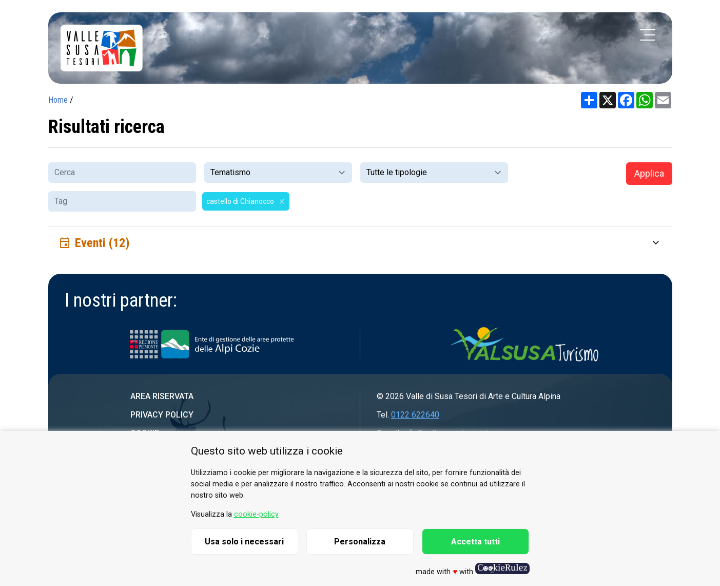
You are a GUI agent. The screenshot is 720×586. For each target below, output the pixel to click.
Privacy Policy (161, 415)
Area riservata (161, 396)
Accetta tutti (475, 541)
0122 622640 (415, 415)
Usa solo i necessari (244, 541)
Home (58, 100)
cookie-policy (256, 514)
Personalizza (359, 541)
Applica (649, 173)
